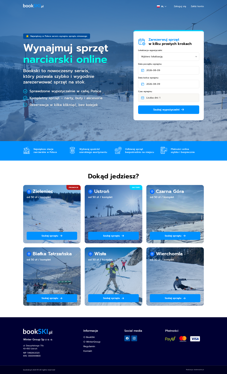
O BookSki (89, 337)
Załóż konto (197, 6)
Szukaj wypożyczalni (168, 110)
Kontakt (87, 351)
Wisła (100, 254)
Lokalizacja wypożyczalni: (150, 50)
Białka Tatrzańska (52, 254)
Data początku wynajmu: (150, 64)
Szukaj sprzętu (52, 236)
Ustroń (101, 191)
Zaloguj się (180, 6)
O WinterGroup (91, 342)
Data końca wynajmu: (148, 77)
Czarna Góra (170, 191)
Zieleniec (43, 191)
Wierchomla (169, 254)
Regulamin (89, 346)
